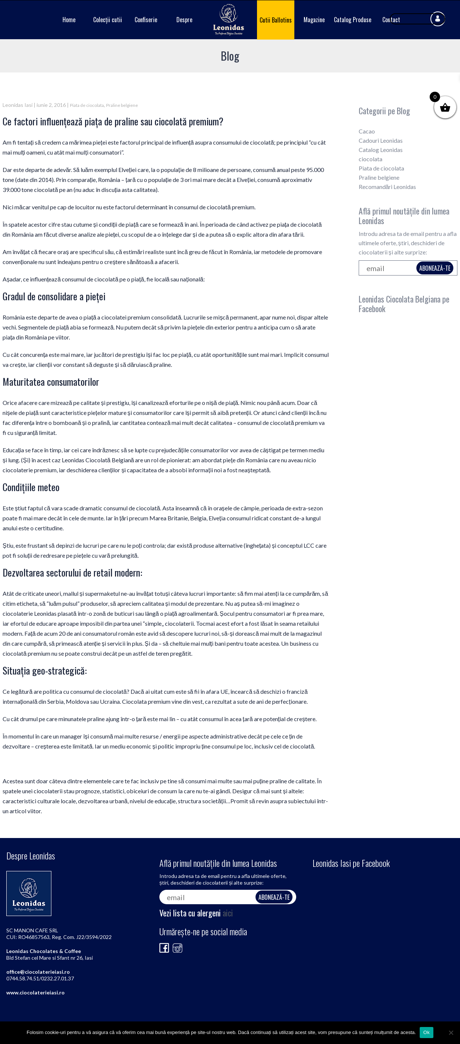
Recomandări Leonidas (387, 186)
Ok (426, 1032)
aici (228, 913)
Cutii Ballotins (276, 20)
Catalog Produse (352, 19)
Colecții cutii (107, 19)
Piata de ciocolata (87, 105)
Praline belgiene (122, 105)
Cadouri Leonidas (381, 140)
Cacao (367, 131)
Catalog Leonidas (381, 149)
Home (68, 19)
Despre (184, 19)
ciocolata (370, 158)
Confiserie (146, 19)
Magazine (314, 19)
